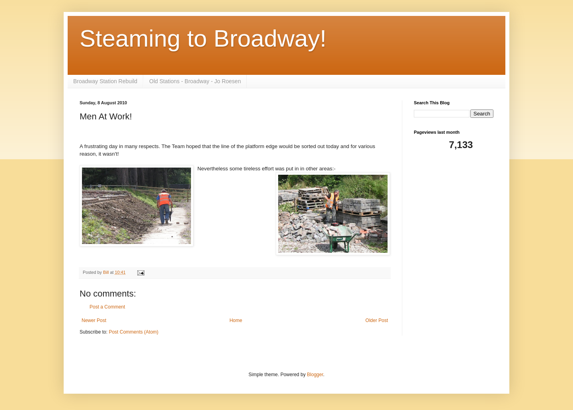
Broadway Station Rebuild (105, 81)
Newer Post (94, 320)
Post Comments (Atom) (133, 332)
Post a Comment (107, 307)
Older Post (376, 320)
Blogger (315, 374)
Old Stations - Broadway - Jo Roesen (195, 81)
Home (236, 320)
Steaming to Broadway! (203, 38)
